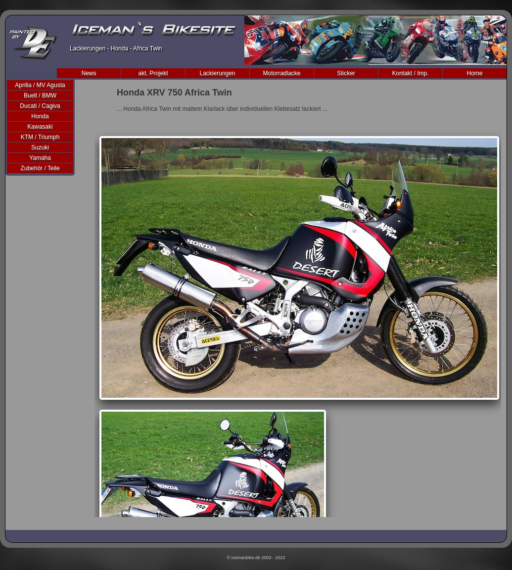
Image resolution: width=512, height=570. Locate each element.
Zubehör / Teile (39, 168)
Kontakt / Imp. (410, 73)
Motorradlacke (281, 73)
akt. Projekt (153, 73)
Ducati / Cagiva (40, 105)
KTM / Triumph (40, 137)
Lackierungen (217, 73)
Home (474, 73)
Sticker (346, 73)
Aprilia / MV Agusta (40, 85)
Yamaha (40, 157)
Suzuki (40, 147)
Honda (39, 116)
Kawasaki (39, 126)
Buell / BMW (40, 95)
